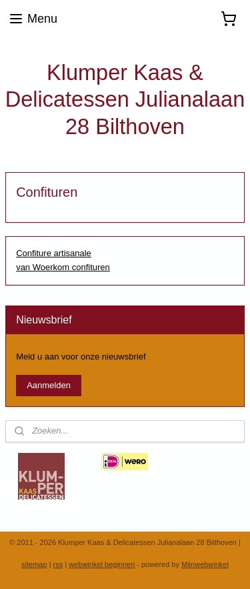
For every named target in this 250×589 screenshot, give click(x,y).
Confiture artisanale (53, 253)
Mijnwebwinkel (205, 564)
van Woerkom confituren (63, 267)
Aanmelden (49, 385)
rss (58, 564)
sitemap (34, 564)
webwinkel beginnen (102, 564)
